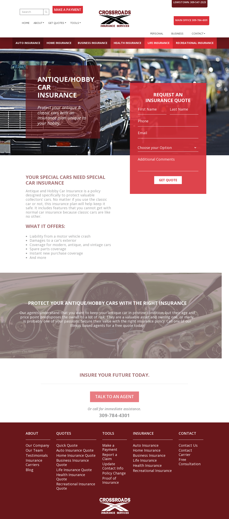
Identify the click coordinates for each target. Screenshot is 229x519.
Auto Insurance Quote (75, 450)
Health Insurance (127, 43)
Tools (74, 22)
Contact (197, 33)
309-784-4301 (114, 422)
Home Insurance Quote (76, 455)
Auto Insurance (28, 43)
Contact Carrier (185, 452)
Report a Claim (109, 456)
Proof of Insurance (110, 480)
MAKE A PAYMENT (67, 9)
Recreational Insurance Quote (75, 486)
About (38, 22)
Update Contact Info (112, 466)
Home (25, 22)
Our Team (34, 450)
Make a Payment (109, 447)
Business (177, 33)
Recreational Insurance (195, 43)
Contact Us (188, 445)
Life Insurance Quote (74, 469)
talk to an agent (114, 403)
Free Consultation (190, 461)
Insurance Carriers (34, 462)
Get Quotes (56, 22)
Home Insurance (59, 43)
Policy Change (114, 473)
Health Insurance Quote (70, 476)
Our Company (37, 445)
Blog (29, 469)
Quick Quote (67, 445)
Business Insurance (92, 43)
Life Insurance (159, 43)
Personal (156, 33)
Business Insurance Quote (72, 462)
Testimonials (37, 455)
